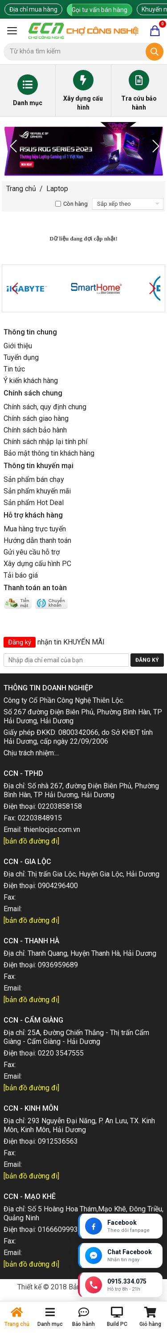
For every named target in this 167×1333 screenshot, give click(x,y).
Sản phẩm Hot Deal (34, 502)
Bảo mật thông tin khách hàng (49, 453)
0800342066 (78, 732)
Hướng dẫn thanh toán (37, 540)
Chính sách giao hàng (36, 418)
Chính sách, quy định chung (45, 407)
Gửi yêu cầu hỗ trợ (32, 552)
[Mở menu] (12, 30)
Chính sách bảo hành (35, 430)
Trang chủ (21, 188)
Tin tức (14, 369)
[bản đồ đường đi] (31, 841)
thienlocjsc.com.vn (52, 829)
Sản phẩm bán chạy (34, 479)
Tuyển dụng (21, 357)
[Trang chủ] (83, 30)
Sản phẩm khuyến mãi (37, 491)
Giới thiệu (18, 346)
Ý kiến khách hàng (31, 380)
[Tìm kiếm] (154, 52)
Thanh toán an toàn (35, 587)
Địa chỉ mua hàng (33, 9)
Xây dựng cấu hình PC (37, 563)
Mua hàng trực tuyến (35, 529)
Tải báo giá (21, 575)
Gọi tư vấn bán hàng (99, 9)
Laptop (57, 188)
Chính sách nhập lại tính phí (45, 441)
